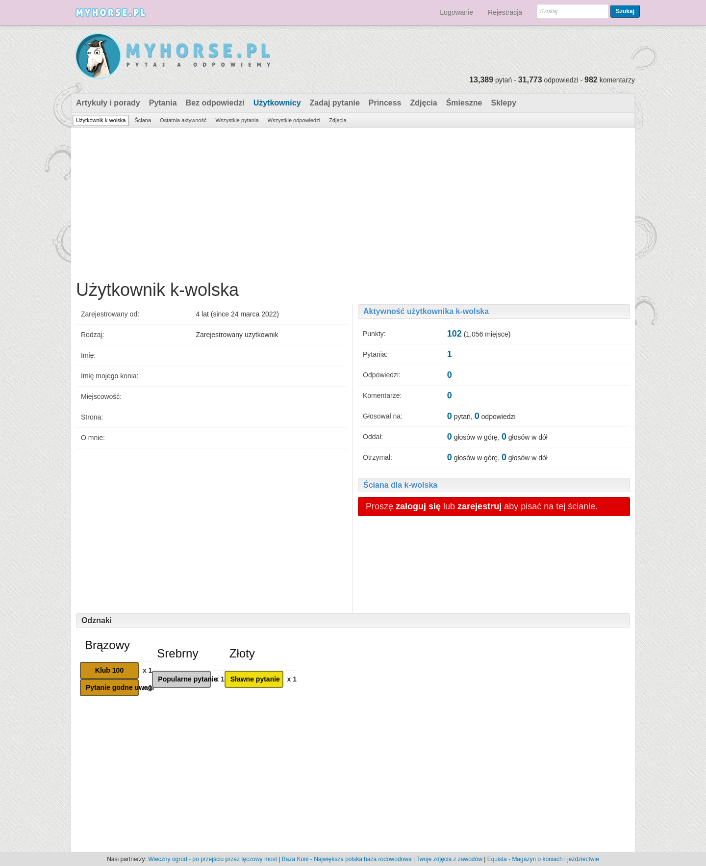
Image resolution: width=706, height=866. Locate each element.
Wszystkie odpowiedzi (294, 120)
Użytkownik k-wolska (101, 120)
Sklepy (503, 103)
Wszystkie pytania (236, 120)
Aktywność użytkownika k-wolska (426, 311)
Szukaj (625, 11)
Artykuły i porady (108, 103)
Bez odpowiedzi (215, 103)
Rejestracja (505, 12)
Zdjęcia (423, 103)
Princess (385, 103)
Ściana (142, 120)
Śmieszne (464, 103)
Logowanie (456, 12)
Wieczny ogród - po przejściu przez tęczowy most (212, 859)
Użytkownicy (277, 103)
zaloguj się (418, 506)
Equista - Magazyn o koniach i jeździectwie (543, 859)
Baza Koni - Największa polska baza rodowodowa (347, 859)
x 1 (147, 670)
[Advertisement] (353, 201)
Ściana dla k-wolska (400, 485)
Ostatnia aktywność (183, 120)
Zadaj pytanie (335, 103)
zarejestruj (479, 506)
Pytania (163, 103)
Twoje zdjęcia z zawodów (449, 859)
